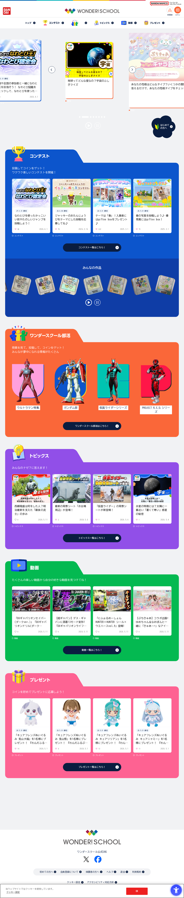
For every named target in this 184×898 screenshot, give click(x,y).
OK (137, 891)
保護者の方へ (92, 872)
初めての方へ (46, 872)
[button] (132, 69)
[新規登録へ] (170, 10)
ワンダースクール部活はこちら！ (92, 426)
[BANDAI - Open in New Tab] (7, 11)
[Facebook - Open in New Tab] (98, 859)
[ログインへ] (177, 10)
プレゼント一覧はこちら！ (92, 767)
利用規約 (136, 872)
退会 (122, 872)
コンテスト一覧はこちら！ (92, 247)
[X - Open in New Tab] (86, 859)
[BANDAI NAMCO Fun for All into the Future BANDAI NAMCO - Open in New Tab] (165, 4)
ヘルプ (109, 872)
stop (97, 125)
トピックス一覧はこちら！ (92, 538)
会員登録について (69, 872)
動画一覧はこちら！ (92, 650)
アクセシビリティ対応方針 (100, 882)
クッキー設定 (73, 882)
